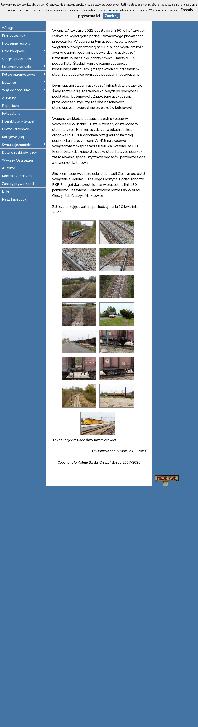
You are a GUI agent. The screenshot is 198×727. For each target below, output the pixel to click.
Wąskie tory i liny (23, 90)
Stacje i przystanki (16, 58)
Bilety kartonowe (16, 129)
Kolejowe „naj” (13, 136)
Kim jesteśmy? (13, 35)
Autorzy (8, 168)
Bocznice (23, 82)
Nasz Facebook (14, 199)
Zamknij (111, 15)
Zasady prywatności (18, 183)
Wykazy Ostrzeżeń (17, 160)
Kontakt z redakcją (17, 175)
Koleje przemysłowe (23, 74)
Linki (5, 191)
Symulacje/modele (23, 144)
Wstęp (7, 27)
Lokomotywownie (23, 66)
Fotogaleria (11, 113)
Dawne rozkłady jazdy (19, 152)
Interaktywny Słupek (18, 121)
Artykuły (9, 97)
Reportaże (10, 105)
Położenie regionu (16, 43)
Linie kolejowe (23, 51)
